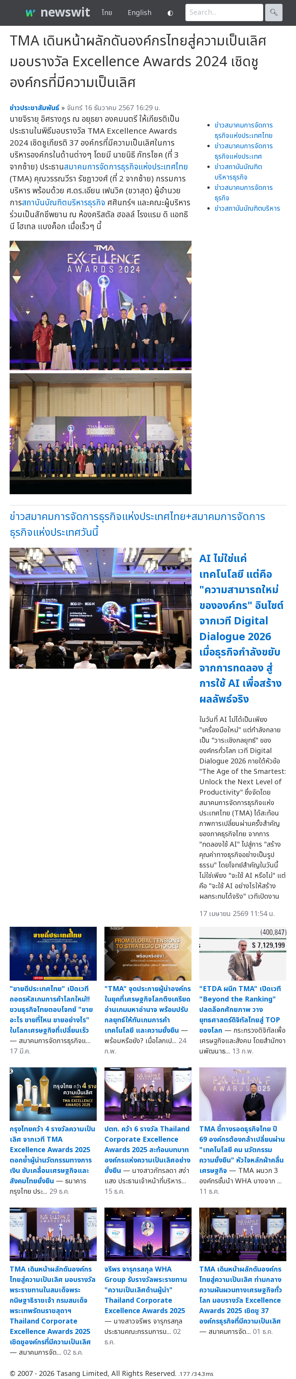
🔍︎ (273, 12)
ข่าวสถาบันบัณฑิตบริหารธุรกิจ (238, 172)
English (139, 13)
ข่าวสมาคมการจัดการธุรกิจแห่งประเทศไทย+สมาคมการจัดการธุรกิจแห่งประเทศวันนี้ (137, 524)
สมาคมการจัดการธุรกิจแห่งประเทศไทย (126, 167)
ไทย (107, 13)
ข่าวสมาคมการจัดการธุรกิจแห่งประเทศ (244, 151)
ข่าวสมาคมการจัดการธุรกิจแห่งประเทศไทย (244, 130)
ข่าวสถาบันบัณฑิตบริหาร (247, 208)
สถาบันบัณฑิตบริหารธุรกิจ (63, 203)
